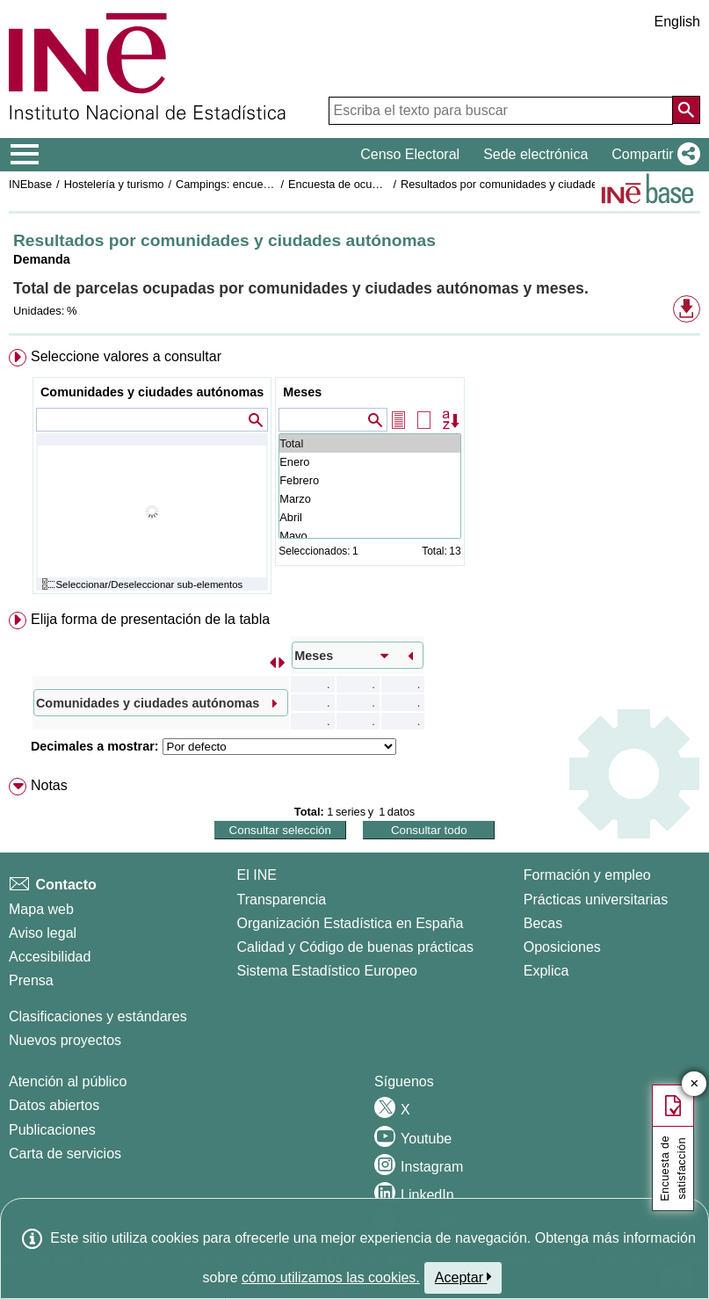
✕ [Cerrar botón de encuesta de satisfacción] (694, 1084)
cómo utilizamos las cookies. (331, 1277)
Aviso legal (42, 932)
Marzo (369, 499)
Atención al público (68, 1081)
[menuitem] (354, 475)
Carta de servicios (65, 1153)
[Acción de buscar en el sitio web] (686, 110)
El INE (257, 874)
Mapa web (41, 909)
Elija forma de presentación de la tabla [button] (150, 619)
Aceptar (463, 1277)
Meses (302, 392)
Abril (369, 517)
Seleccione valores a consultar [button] (126, 356)
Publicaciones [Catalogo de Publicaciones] (52, 1129)
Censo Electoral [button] (409, 154)
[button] (652, 155)
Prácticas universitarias (596, 899)
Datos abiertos (54, 1105)
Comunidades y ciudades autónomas (152, 392)
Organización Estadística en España (350, 923)
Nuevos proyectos (65, 1040)
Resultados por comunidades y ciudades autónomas (531, 184)
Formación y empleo (587, 874)
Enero (369, 462)
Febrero (369, 480)
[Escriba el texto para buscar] (501, 111)
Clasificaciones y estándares (98, 1016)
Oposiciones (562, 947)
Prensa (31, 980)
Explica (546, 970)
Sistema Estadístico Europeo (327, 970)
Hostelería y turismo (114, 184)
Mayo (369, 535)
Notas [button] (49, 785)
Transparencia (282, 899)
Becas (543, 923)
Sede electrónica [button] (535, 154)
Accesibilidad (49, 956)
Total (369, 443)
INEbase (30, 184)
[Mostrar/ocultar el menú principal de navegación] (25, 155)
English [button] (677, 21)
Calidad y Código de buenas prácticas (355, 947)
